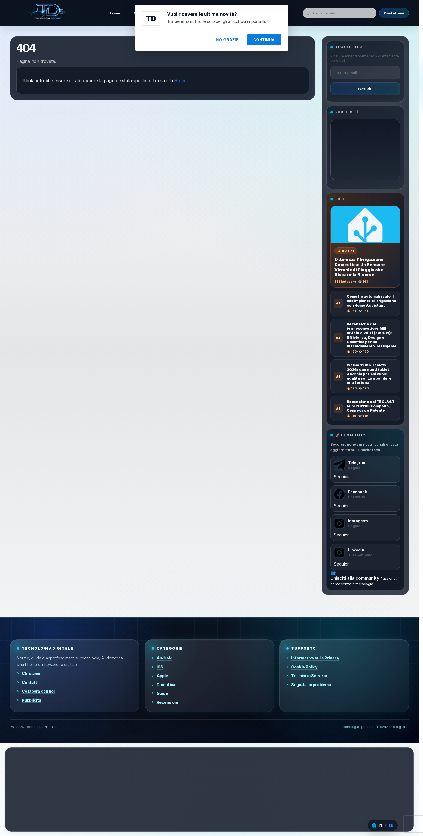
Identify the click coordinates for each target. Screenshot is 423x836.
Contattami (394, 13)
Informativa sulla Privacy (315, 658)
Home (180, 80)
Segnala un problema (311, 684)
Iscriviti (365, 89)
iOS (160, 667)
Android (164, 658)
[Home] (48, 13)
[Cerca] (339, 13)
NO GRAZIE (227, 40)
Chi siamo (31, 673)
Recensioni (167, 702)
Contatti (30, 682)
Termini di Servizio (309, 675)
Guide (162, 693)
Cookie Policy (304, 667)
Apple (162, 675)
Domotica (166, 684)
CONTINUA (264, 40)
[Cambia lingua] (382, 825)
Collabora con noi (38, 691)
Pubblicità (31, 700)
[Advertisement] (365, 149)
